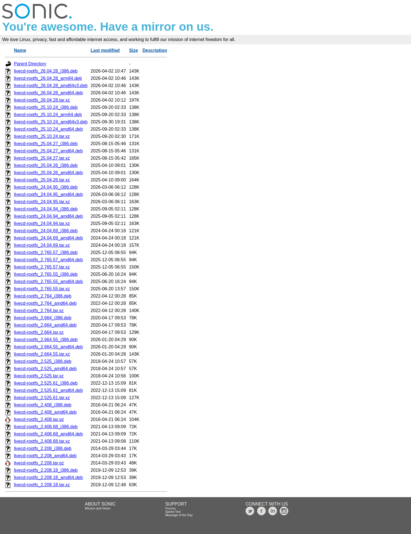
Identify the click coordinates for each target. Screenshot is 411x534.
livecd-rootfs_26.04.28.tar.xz (42, 100)
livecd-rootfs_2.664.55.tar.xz (42, 354)
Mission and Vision (98, 508)
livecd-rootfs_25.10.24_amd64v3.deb (50, 121)
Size (133, 50)
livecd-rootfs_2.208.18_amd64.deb (48, 477)
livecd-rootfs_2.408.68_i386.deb (46, 426)
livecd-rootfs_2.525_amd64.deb (45, 368)
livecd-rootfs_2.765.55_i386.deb (46, 274)
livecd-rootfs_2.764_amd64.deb (45, 303)
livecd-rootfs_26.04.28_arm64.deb (48, 78)
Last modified (105, 50)
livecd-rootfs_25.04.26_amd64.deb (48, 172)
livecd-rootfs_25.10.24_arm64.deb (48, 114)
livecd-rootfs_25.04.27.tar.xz (42, 158)
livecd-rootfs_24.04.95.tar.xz (42, 201)
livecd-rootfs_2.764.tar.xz (39, 310)
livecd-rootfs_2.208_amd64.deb (45, 455)
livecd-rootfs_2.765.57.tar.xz (42, 267)
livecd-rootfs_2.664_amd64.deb (45, 325)
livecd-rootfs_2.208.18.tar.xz (42, 484)
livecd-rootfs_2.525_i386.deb (42, 361)
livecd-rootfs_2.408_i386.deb (42, 405)
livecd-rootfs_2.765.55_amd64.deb (48, 281)
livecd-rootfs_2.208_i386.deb (42, 448)
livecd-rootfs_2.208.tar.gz (39, 463)
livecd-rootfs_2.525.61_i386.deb (46, 383)
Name (20, 50)
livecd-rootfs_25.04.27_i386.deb (46, 143)
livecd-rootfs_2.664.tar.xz (39, 332)
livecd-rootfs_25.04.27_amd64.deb (48, 151)
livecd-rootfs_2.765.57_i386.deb (46, 252)
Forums (170, 508)
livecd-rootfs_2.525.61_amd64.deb (48, 390)
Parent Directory (30, 63)
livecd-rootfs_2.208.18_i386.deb (46, 470)
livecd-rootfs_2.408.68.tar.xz (42, 441)
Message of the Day (179, 515)
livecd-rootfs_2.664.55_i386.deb (46, 339)
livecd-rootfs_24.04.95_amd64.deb (48, 194)
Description (154, 50)
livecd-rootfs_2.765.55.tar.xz (42, 288)
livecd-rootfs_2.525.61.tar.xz (42, 397)
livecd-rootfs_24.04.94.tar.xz (42, 223)
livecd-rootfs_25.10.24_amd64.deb (48, 129)
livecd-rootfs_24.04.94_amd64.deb (48, 216)
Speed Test (173, 511)
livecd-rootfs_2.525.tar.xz (39, 375)
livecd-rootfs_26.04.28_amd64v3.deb (50, 85)
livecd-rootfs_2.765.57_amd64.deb (48, 259)
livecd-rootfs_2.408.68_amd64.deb (48, 434)
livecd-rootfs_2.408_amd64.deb (45, 412)
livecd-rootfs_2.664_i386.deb (42, 317)
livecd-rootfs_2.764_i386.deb (42, 296)
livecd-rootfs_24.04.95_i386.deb (46, 187)
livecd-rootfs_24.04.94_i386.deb (46, 209)
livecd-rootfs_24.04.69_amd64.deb (48, 238)
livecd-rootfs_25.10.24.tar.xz (42, 136)
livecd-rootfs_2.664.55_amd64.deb (48, 346)
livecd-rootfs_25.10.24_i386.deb (46, 107)
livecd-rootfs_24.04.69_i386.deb (46, 230)
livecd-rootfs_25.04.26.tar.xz (42, 180)
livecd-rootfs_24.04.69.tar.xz (42, 245)
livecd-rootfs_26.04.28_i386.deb (46, 71)
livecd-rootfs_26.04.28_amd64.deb (48, 92)
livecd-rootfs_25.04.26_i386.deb (46, 165)
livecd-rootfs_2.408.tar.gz (39, 419)
